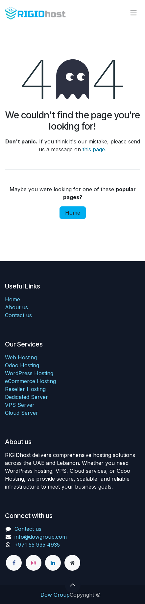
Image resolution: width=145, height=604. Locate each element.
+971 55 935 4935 (37, 544)
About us (16, 307)
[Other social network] (72, 563)
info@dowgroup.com (40, 536)
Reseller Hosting (25, 389)
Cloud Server (21, 412)
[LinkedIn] (53, 563)
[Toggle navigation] (133, 12)
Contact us (18, 315)
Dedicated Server (26, 397)
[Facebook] (14, 563)
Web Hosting (21, 357)
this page (94, 149)
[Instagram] (33, 563)
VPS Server (20, 405)
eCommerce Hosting (30, 381)
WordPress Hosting (29, 373)
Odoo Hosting (22, 365)
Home (72, 212)
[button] (73, 585)
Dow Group (55, 594)
